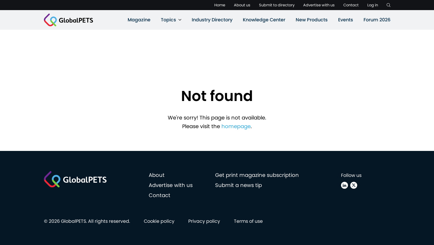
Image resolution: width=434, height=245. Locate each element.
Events (345, 19)
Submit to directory (277, 5)
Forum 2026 (377, 19)
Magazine (139, 19)
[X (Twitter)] (353, 185)
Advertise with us (319, 5)
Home (219, 5)
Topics (168, 19)
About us (242, 5)
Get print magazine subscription (257, 175)
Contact (351, 5)
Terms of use (248, 221)
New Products (312, 19)
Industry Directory (212, 19)
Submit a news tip (238, 185)
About (157, 175)
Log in (372, 5)
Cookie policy (159, 221)
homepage (236, 126)
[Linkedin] (344, 185)
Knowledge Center (264, 19)
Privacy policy (204, 221)
